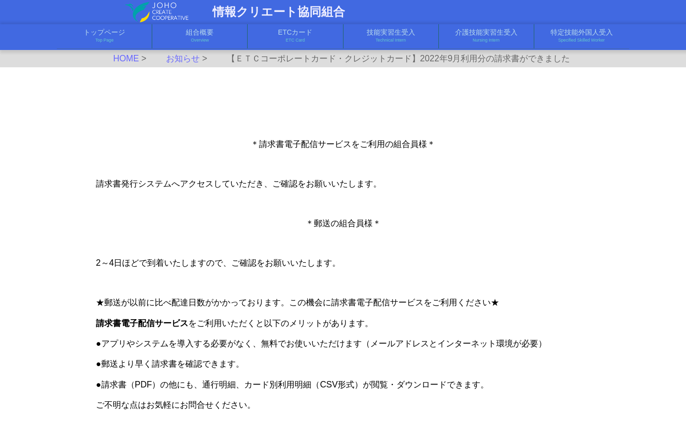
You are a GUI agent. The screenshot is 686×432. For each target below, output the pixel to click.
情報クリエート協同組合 (279, 11)
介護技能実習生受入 (486, 36)
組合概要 (199, 36)
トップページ (104, 36)
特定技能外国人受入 (581, 36)
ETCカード (295, 36)
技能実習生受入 (390, 36)
